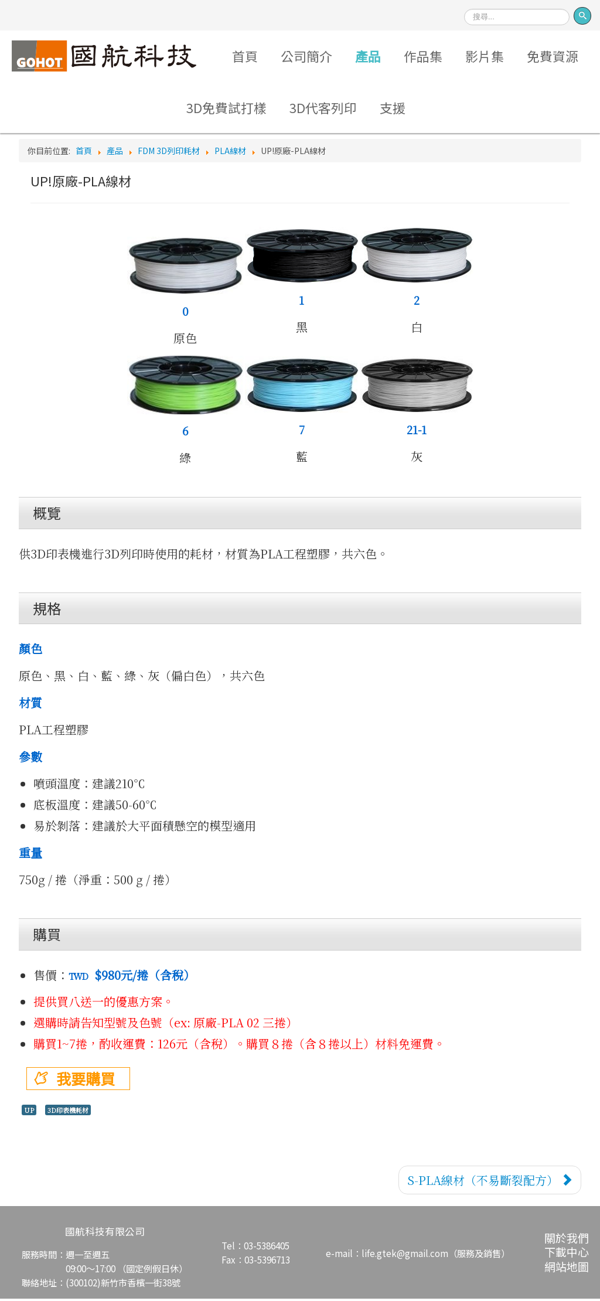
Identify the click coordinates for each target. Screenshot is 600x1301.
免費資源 (553, 56)
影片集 (485, 56)
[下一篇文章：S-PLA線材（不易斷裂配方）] (489, 1182)
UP (29, 1112)
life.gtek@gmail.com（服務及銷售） (436, 1255)
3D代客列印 (323, 109)
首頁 (244, 56)
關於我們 (566, 1240)
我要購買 (85, 1080)
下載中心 (566, 1254)
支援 (393, 109)
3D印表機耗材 (67, 1112)
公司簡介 (306, 56)
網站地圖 (566, 1268)
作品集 (423, 56)
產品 (368, 56)
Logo (102, 56)
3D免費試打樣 (226, 109)
